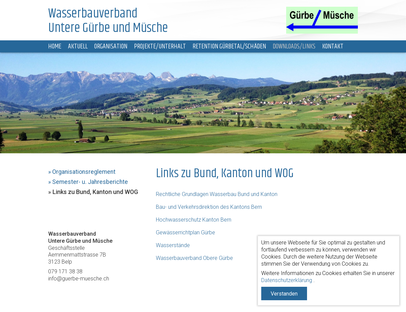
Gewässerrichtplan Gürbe (185, 232)
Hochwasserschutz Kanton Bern (193, 220)
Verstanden (284, 293)
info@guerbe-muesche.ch (78, 278)
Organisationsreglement (83, 171)
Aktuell (78, 46)
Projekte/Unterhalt (160, 46)
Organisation (110, 46)
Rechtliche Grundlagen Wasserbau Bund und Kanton (216, 194)
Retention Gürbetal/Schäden (229, 46)
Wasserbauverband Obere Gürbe (194, 258)
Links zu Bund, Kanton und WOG (95, 192)
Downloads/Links (294, 46)
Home (54, 46)
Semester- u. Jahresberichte (90, 182)
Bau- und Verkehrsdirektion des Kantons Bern (209, 207)
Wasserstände (173, 245)
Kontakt (332, 46)
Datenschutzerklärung (286, 280)
